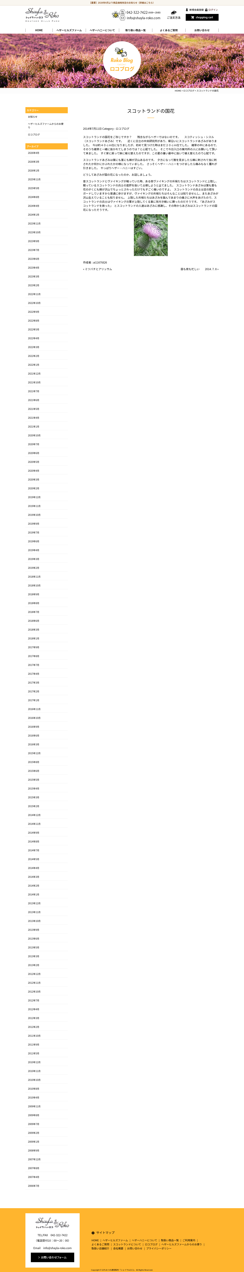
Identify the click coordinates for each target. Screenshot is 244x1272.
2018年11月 (34, 576)
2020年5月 (33, 462)
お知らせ (32, 116)
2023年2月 (33, 285)
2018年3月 (33, 629)
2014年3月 (33, 876)
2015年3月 (33, 797)
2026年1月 (33, 170)
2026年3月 (33, 161)
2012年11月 (34, 982)
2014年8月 (33, 841)
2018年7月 (33, 612)
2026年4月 (33, 153)
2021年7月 (33, 391)
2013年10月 (34, 921)
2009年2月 (33, 1132)
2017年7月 (33, 665)
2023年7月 (33, 250)
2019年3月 (33, 559)
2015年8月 (33, 762)
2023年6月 (33, 258)
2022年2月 (33, 356)
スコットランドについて (127, 1244)
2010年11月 (34, 1071)
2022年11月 (34, 294)
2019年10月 (34, 514)
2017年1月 (33, 700)
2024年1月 (33, 214)
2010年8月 (33, 1088)
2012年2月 (33, 1027)
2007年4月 (33, 1177)
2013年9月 (33, 929)
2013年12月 (34, 903)
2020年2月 (33, 488)
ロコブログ (122, 128)
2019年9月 (33, 523)
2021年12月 (34, 373)
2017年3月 (33, 682)
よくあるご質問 (169, 30)
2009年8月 (33, 1115)
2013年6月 (33, 938)
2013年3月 (33, 956)
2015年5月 (33, 779)
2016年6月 (33, 735)
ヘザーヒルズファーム (69, 30)
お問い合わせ (202, 30)
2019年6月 (33, 541)
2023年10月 (34, 232)
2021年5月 (33, 409)
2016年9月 (33, 726)
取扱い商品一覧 (170, 1240)
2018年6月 (33, 620)
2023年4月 (33, 267)
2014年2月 (33, 885)
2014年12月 (34, 815)
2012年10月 (34, 991)
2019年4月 (33, 550)
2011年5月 (33, 1053)
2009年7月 (33, 1124)
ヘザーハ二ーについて (102, 30)
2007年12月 (34, 1159)
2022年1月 (33, 364)
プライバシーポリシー (159, 1248)
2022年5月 (33, 329)
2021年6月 (33, 400)
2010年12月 (34, 1062)
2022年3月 (33, 347)
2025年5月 (33, 188)
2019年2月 (33, 567)
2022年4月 (33, 338)
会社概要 (118, 1248)
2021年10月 (34, 382)
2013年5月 (33, 947)
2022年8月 (33, 320)
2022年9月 (33, 311)
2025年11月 (34, 179)
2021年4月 (33, 417)
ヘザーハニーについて (144, 1240)
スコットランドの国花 (151, 110)
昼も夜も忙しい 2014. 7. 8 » (199, 269)
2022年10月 (34, 303)
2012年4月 (33, 1009)
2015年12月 (34, 753)
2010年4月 (33, 1097)
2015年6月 (33, 771)
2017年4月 (33, 673)
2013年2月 (33, 965)
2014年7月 (33, 850)
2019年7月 (33, 532)
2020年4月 (33, 470)
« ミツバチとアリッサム (97, 269)
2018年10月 (34, 585)
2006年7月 (33, 1185)
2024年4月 (33, 205)
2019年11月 (34, 506)
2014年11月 (34, 823)
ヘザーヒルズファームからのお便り (181, 1244)
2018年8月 (33, 603)
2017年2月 (33, 691)
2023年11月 (34, 223)
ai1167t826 (100, 262)
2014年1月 (33, 894)
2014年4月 (33, 868)
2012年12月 (34, 974)
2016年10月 (34, 718)
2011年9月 (33, 1044)
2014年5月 (33, 859)
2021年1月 (33, 426)
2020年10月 (34, 435)
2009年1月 (33, 1141)
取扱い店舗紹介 (100, 1248)
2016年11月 (34, 709)
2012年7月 (33, 1000)
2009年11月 (34, 1106)
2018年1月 (33, 638)
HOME (39, 30)
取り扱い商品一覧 (135, 30)
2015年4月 (33, 788)
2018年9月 (33, 594)
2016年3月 (33, 744)
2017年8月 (33, 656)
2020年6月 (33, 453)
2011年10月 (34, 1035)
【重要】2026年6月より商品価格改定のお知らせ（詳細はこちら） (122, 2)
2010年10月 (34, 1080)
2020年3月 (33, 479)
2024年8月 (33, 197)
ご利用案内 (189, 1240)
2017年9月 (33, 647)
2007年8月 (33, 1168)
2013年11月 (34, 912)
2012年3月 (33, 1018)
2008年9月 (33, 1150)
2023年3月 (33, 276)
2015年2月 (33, 806)
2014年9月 (33, 832)
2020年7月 (33, 444)
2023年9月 (33, 241)
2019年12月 (34, 497)
